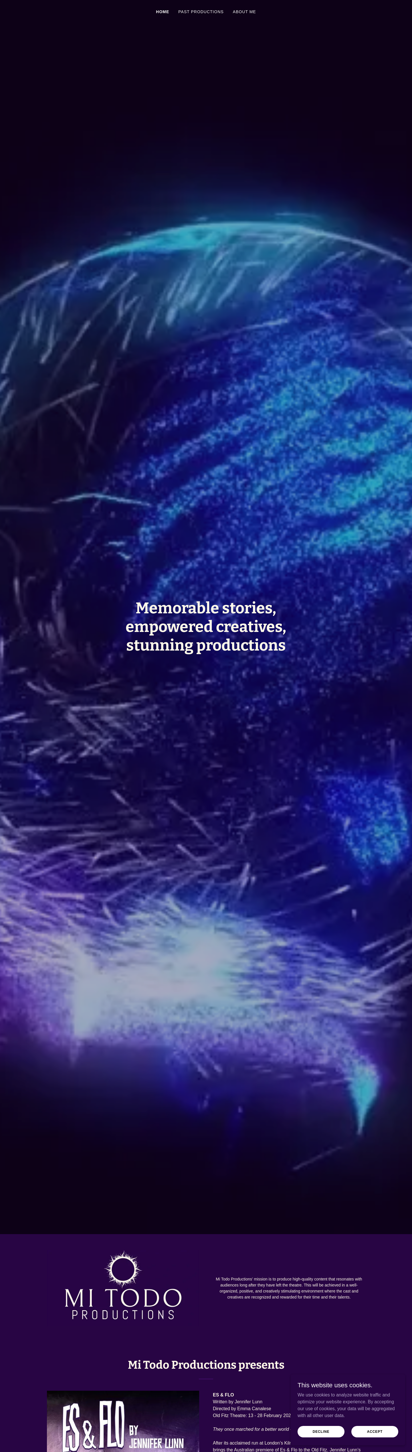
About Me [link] (244, 11)
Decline (321, 1431)
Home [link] (162, 11)
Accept (375, 1431)
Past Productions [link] (201, 11)
